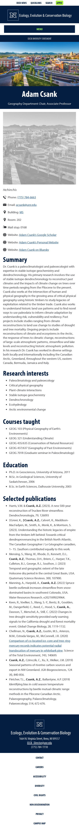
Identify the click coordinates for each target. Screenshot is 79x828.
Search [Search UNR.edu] (48, 3)
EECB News (22, 3)
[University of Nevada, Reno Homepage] (39, 724)
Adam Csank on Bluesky (34, 250)
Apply (59, 3)
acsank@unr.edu (26, 205)
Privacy (39, 814)
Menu (40, 29)
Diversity (39, 785)
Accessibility (39, 776)
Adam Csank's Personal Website (38, 242)
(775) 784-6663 (26, 197)
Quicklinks (36, 3)
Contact (39, 757)
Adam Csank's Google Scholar (37, 235)
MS (21, 212)
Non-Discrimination (40, 804)
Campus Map (39, 823)
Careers (39, 767)
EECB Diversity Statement (39, 38)
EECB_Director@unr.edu (39, 743)
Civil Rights (39, 795)
